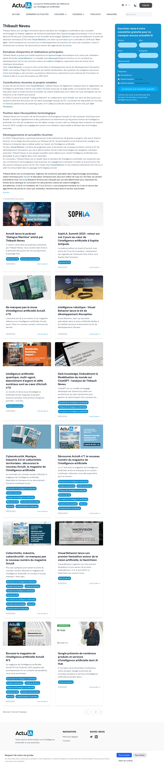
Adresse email (123, 61)
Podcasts (95, 14)
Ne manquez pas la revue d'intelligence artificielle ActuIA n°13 (25, 311)
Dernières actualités (37, 14)
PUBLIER (145, 5)
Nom (141, 40)
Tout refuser (140, 755)
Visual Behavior (39, 39)
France (21, 33)
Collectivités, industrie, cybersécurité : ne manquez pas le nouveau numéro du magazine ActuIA (26, 558)
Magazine (112, 14)
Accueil (16, 14)
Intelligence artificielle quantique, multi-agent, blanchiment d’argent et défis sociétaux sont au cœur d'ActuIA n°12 (26, 380)
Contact (66, 740)
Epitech (66, 36)
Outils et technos (14, 493)
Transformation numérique (27, 506)
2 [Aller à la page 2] (95, 712)
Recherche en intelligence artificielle (73, 402)
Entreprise (143, 51)
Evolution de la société (30, 259)
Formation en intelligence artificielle (73, 411)
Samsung (52, 58)
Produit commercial (15, 406)
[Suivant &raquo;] (100, 712)
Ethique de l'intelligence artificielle (72, 407)
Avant (5, 58)
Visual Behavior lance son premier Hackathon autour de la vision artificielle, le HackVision (78, 556)
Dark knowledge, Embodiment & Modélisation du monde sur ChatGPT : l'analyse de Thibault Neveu (78, 379)
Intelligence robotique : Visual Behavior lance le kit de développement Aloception (76, 311)
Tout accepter (124, 755)
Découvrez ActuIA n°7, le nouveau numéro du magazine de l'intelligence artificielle (79, 460)
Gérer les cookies (126, 761)
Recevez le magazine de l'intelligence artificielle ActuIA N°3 (25, 657)
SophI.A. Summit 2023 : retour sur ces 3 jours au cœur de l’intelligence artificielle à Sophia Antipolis (79, 239)
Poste (120, 51)
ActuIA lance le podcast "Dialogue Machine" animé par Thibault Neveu (24, 237)
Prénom (121, 40)
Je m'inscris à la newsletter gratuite (138, 89)
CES (41, 76)
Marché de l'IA (12, 259)
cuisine (49, 61)
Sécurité (10, 506)
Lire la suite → (42, 264)
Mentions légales (70, 736)
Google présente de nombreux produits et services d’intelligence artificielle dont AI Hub (78, 658)
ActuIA (71, 97)
